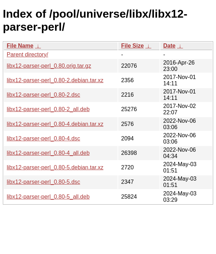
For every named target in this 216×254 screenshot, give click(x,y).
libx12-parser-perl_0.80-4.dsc (43, 138)
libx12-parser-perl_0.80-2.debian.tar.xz (55, 80)
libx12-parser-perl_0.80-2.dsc (43, 95)
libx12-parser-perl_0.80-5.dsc (43, 182)
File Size (132, 46)
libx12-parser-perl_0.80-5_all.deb (48, 197)
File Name (20, 46)
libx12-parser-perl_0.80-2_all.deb (48, 109)
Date (169, 46)
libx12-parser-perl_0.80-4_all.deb (48, 153)
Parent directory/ (27, 55)
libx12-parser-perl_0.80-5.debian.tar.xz (55, 167)
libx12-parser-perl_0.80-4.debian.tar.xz (55, 124)
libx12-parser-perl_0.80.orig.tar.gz (49, 66)
